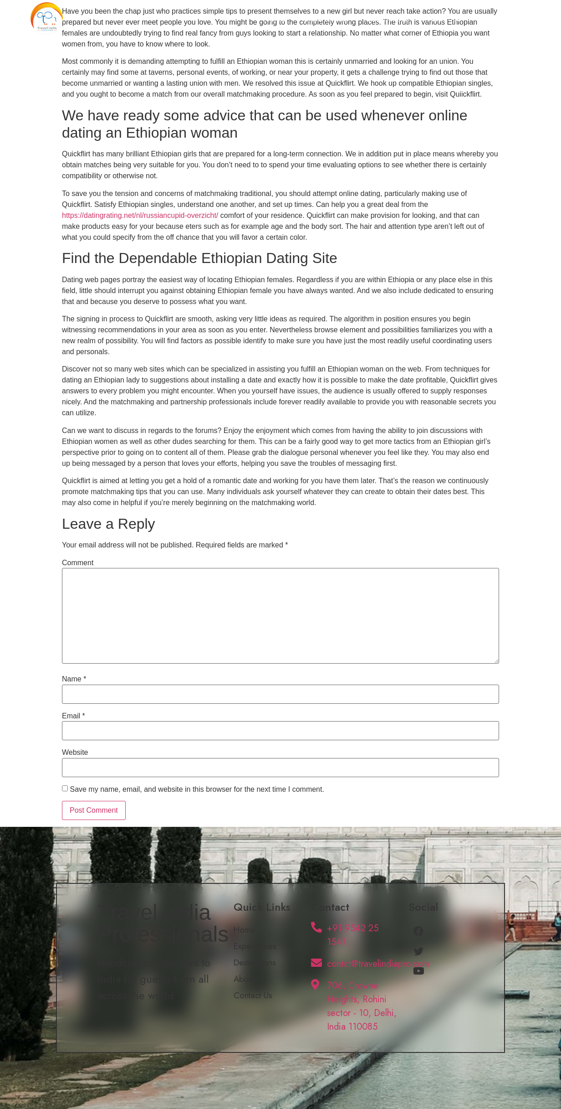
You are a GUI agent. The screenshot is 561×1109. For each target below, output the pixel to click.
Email (73, 716)
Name (74, 679)
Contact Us (499, 18)
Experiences (325, 18)
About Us (444, 18)
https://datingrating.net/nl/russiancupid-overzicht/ (140, 215)
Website (75, 752)
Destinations (387, 18)
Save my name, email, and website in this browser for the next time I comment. (197, 789)
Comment (77, 563)
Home (274, 18)
